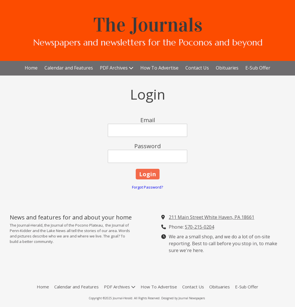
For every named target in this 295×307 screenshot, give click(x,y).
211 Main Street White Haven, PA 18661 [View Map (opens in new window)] (211, 217)
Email (147, 120)
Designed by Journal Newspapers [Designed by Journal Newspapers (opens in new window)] (183, 298)
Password (147, 146)
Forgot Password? (147, 187)
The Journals (148, 25)
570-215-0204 (199, 227)
